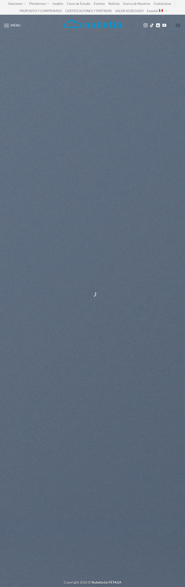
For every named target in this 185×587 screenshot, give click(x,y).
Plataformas (39, 3)
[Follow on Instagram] (145, 25)
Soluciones (17, 3)
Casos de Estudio (78, 4)
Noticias (114, 4)
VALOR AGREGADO (129, 11)
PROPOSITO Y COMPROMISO (41, 11)
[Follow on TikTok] (152, 25)
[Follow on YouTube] (164, 25)
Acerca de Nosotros (136, 4)
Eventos (99, 4)
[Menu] (12, 25)
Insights (58, 4)
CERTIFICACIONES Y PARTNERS (88, 11)
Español (157, 11)
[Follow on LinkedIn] (158, 25)
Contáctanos (162, 4)
